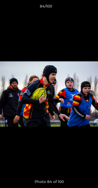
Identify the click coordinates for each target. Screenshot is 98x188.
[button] (79, 7)
